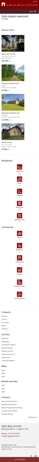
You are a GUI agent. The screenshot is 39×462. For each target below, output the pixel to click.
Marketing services (8, 354)
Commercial (7, 227)
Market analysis (7, 348)
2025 (3, 373)
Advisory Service (7, 351)
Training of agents (8, 360)
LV (33, 1)
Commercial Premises (9, 411)
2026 (3, 370)
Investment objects (9, 345)
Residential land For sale (19, 77)
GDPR (4, 326)
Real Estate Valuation (9, 401)
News (4, 366)
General (4, 316)
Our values (5, 322)
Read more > (32, 417)
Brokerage (5, 341)
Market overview (9, 381)
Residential (7, 160)
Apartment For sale (19, 48)
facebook (31, 456)
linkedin (35, 456)
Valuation (5, 338)
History (4, 319)
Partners (5, 329)
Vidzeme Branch (7, 414)
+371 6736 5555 (19, 459)
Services (6, 334)
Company (6, 312)
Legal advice (6, 357)
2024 (3, 376)
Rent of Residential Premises (12, 408)
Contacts (6, 397)
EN (35, 1)
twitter (26, 456)
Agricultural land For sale (19, 107)
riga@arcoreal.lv (13, 436)
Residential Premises (9, 404)
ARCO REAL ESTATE (19, 5)
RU (36, 1)
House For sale (19, 136)
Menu (31, 11)
